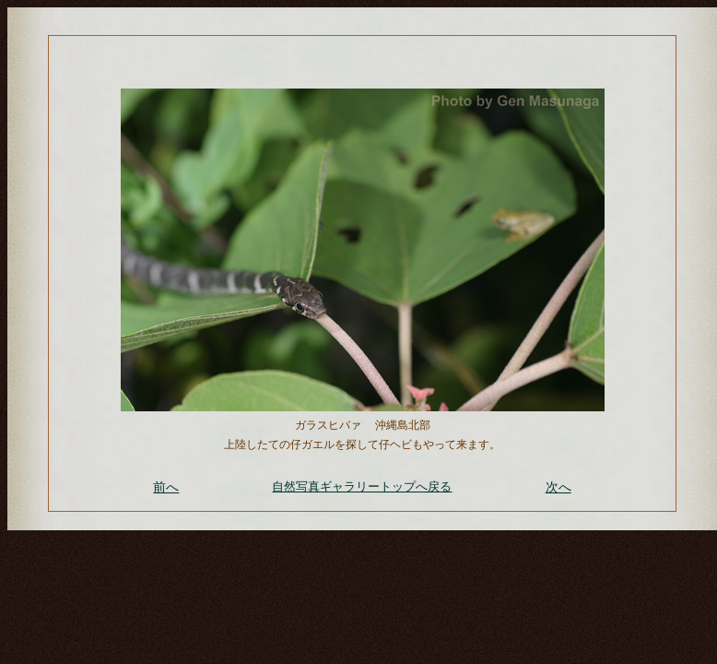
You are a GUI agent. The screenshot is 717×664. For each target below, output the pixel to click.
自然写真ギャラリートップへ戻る (362, 486)
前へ (166, 487)
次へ (558, 487)
